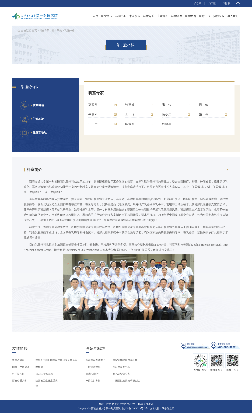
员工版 (212, 3)
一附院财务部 (93, 380)
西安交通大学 (19, 380)
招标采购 (218, 16)
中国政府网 (18, 360)
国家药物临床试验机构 (125, 360)
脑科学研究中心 (121, 367)
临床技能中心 (93, 374)
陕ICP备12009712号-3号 (135, 408)
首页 (95, 16)
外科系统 (57, 30)
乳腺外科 (69, 30)
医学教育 (190, 16)
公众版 (197, 3)
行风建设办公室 (121, 374)
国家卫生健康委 (20, 367)
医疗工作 (204, 16)
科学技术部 (18, 374)
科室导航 (148, 16)
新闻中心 (120, 16)
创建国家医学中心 (95, 360)
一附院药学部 (93, 367)
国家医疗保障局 (44, 374)
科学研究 (176, 16)
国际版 (226, 3)
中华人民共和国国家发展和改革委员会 (56, 360)
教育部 (39, 367)
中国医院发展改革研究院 (126, 380)
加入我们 (232, 16)
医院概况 (106, 16)
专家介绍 (162, 16)
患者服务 (134, 16)
